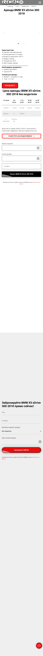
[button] (10, 85)
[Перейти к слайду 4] (23, 43)
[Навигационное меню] (40, 3)
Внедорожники (25, 6)
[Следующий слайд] (39, 32)
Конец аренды (7, 154)
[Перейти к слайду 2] (19, 43)
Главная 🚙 (10, 6)
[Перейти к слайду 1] (18, 43)
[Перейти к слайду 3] (21, 43)
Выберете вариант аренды (11, 427)
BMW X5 (34, 6)
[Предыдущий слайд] (3, 32)
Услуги (17, 6)
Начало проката (7, 144)
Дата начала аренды (9, 438)
